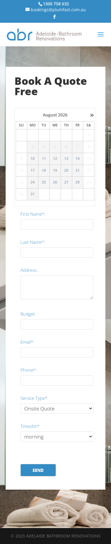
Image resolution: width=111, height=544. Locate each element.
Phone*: (28, 370)
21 (77, 170)
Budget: (28, 314)
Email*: (27, 342)
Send (38, 470)
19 (55, 170)
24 (32, 182)
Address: (29, 270)
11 (44, 158)
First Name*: (33, 214)
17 (32, 170)
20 (66, 170)
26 (55, 182)
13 (66, 158)
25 (44, 182)
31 (32, 194)
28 (77, 182)
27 (66, 182)
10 (32, 158)
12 (55, 158)
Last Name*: (32, 242)
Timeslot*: (30, 426)
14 (77, 158)
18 (44, 170)
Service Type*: (34, 398)
